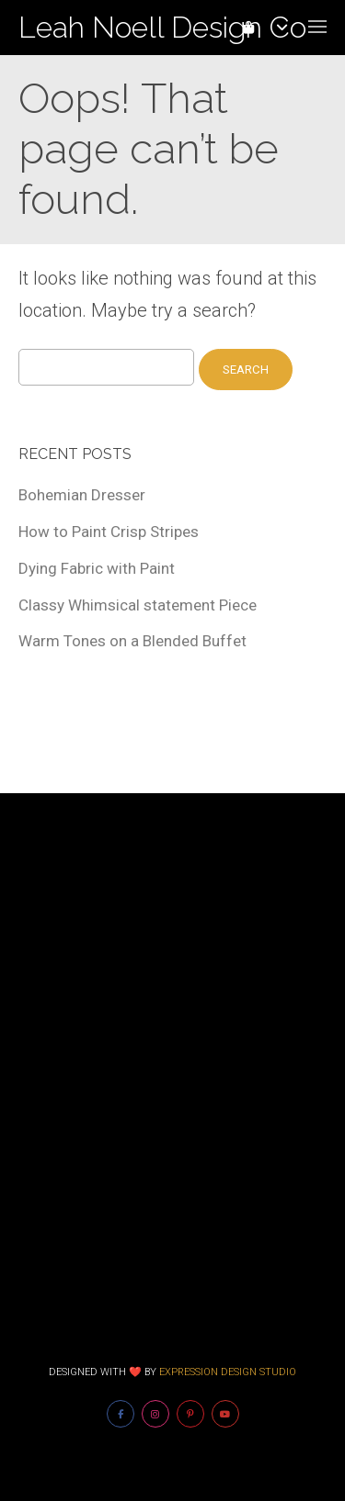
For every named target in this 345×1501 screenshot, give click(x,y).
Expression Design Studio (227, 1372)
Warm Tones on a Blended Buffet (132, 641)
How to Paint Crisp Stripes (108, 531)
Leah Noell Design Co (162, 27)
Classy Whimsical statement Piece (137, 605)
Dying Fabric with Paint (96, 568)
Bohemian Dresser (81, 495)
